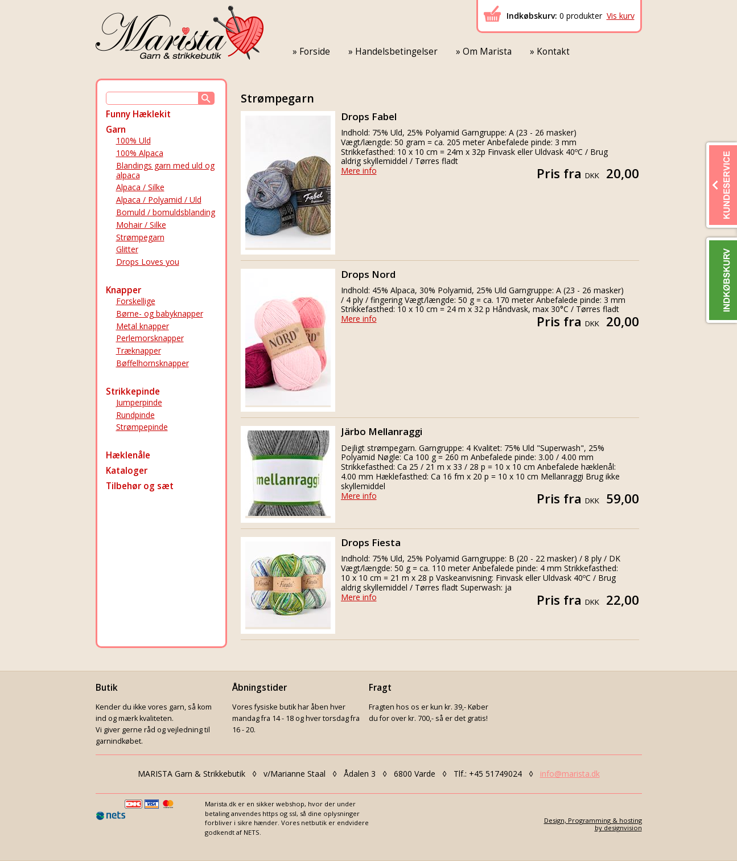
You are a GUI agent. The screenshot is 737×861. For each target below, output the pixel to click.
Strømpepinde (142, 426)
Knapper (123, 290)
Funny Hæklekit (138, 114)
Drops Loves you (147, 261)
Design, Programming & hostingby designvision (593, 824)
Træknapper (138, 350)
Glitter (127, 249)
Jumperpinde (139, 402)
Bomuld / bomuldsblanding (165, 212)
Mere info (359, 170)
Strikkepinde (133, 391)
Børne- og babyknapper (159, 313)
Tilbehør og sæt (140, 486)
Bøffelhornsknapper (152, 363)
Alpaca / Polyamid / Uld (158, 199)
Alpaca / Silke (140, 187)
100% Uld (133, 140)
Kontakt (553, 52)
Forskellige (135, 301)
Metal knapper (142, 326)
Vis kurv (621, 15)
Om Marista (487, 52)
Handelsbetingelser (396, 52)
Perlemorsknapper (150, 338)
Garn (116, 130)
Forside (314, 52)
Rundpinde (135, 414)
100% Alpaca (139, 152)
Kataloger (126, 471)
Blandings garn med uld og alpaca (165, 170)
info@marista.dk (570, 773)
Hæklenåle (128, 455)
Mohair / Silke (141, 224)
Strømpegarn (140, 237)
